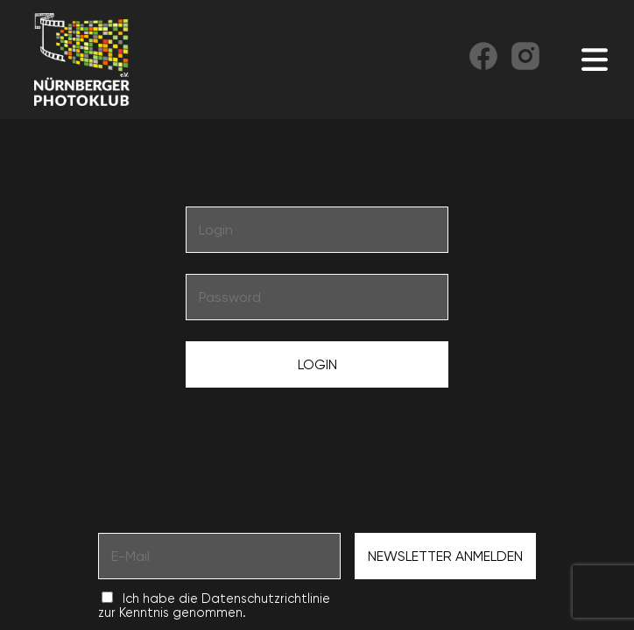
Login (317, 364)
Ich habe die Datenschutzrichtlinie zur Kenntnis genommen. (214, 606)
